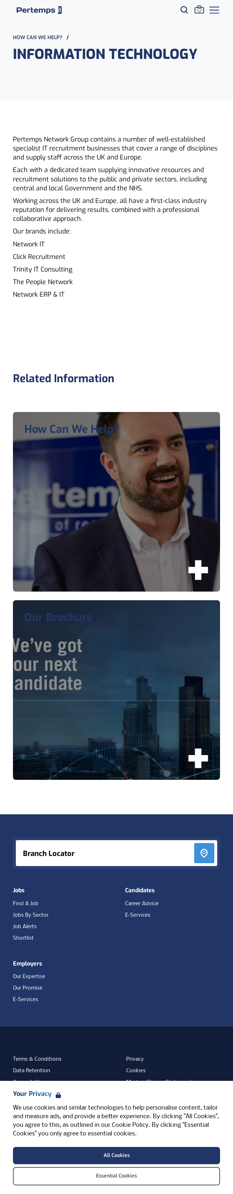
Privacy (135, 1059)
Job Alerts (25, 927)
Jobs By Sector (31, 915)
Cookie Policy (130, 1125)
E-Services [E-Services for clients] (25, 1000)
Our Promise (27, 988)
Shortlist (23, 938)
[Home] (39, 10)
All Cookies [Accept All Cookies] (117, 1155)
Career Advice (142, 904)
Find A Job (25, 904)
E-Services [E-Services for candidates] (137, 915)
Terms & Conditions (37, 1059)
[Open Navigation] (214, 10)
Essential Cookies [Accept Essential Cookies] (116, 1175)
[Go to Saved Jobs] (199, 9)
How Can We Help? (38, 37)
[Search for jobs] (184, 9)
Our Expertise (29, 977)
